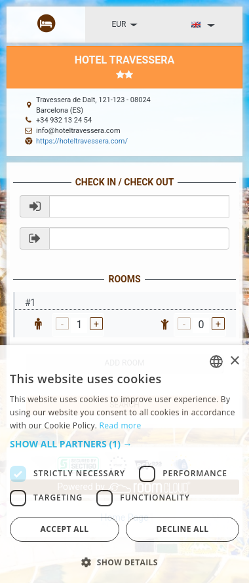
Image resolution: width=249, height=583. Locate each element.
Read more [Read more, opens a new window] (121, 425)
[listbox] (216, 361)
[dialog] (124, 464)
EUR (125, 24)
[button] (124, 444)
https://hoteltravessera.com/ (82, 141)
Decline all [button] (183, 529)
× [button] (234, 361)
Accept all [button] (65, 529)
